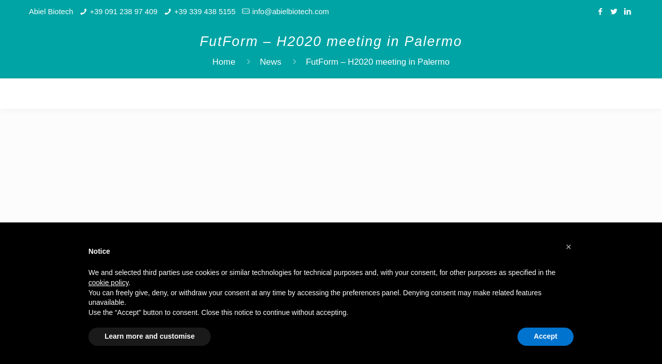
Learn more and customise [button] (150, 336)
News (270, 62)
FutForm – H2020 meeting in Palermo (377, 62)
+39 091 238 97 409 (124, 11)
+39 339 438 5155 (204, 11)
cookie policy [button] (108, 283)
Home (223, 62)
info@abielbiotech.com (290, 11)
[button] (568, 247)
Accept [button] (545, 336)
